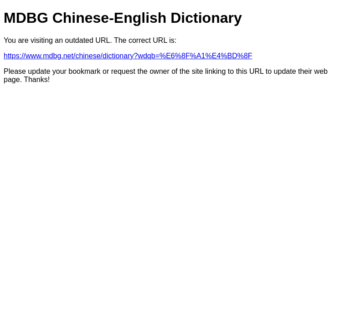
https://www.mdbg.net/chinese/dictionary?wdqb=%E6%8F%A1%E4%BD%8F (128, 56)
